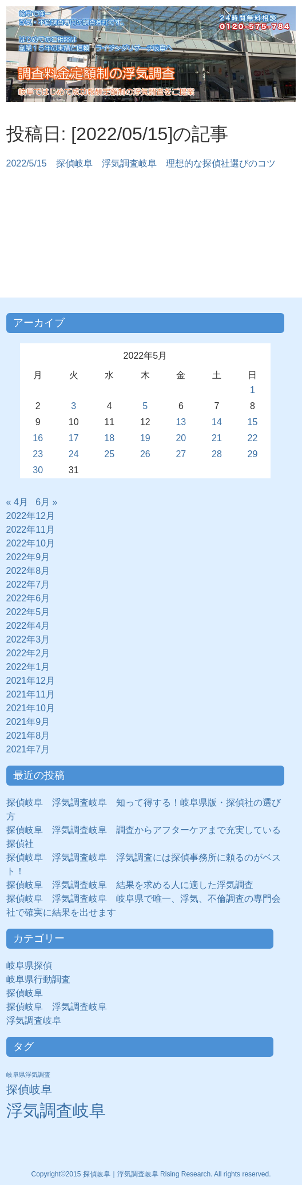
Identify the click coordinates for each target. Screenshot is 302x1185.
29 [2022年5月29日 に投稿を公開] (253, 454)
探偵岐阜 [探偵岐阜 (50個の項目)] (29, 1089)
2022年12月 (30, 516)
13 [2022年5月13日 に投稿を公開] (181, 422)
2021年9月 (28, 722)
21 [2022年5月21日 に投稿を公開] (217, 438)
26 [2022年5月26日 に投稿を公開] (145, 454)
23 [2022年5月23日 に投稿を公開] (38, 454)
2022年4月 (28, 626)
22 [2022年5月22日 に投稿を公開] (253, 438)
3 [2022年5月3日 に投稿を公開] (73, 406)
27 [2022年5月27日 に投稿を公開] (181, 454)
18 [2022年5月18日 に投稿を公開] (109, 438)
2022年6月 (28, 598)
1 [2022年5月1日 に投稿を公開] (252, 390)
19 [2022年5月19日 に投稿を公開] (145, 438)
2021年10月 (30, 708)
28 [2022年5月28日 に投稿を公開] (217, 454)
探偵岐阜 (29, 993)
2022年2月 (28, 653)
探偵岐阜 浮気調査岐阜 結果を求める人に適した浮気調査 (129, 885)
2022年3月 (28, 639)
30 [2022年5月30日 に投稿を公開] (38, 470)
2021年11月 (30, 694)
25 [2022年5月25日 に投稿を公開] (109, 454)
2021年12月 (30, 680)
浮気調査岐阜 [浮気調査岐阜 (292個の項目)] (56, 1110)
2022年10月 (30, 543)
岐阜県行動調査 (38, 979)
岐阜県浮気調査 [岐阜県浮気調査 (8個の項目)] (28, 1074)
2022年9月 (28, 557)
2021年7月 (28, 749)
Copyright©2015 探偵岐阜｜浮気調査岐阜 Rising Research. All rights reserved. (151, 1174)
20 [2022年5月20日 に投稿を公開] (181, 438)
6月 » (46, 502)
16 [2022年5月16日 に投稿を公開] (38, 438)
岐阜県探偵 (29, 965)
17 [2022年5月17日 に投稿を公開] (74, 438)
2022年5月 (28, 612)
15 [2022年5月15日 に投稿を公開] (253, 422)
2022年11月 (30, 529)
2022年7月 (28, 584)
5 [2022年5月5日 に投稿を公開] (145, 406)
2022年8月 (28, 571)
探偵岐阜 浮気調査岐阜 (56, 1007)
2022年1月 (28, 667)
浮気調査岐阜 (33, 1020)
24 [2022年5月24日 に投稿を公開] (74, 454)
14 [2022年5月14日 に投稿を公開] (217, 422)
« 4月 (17, 502)
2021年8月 (28, 735)
